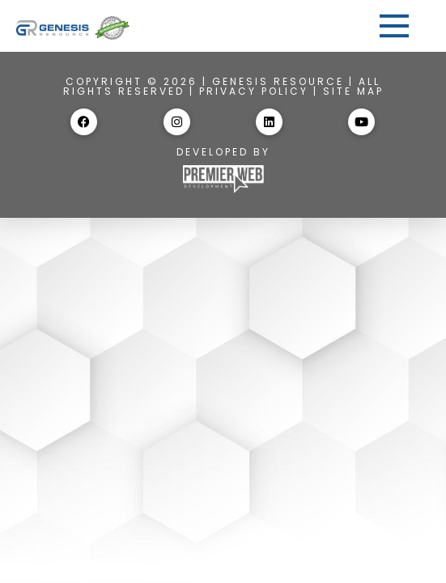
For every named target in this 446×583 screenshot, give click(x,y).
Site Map (353, 91)
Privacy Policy (253, 91)
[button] (394, 25)
